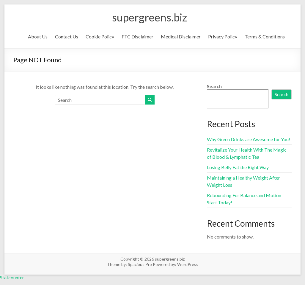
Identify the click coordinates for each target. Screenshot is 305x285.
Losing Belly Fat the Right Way (238, 167)
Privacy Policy (222, 36)
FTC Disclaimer (137, 36)
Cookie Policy (100, 36)
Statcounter (12, 277)
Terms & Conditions (265, 36)
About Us (38, 36)
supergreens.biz (149, 17)
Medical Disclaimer (181, 36)
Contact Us (66, 36)
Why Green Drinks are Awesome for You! (248, 139)
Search (214, 86)
